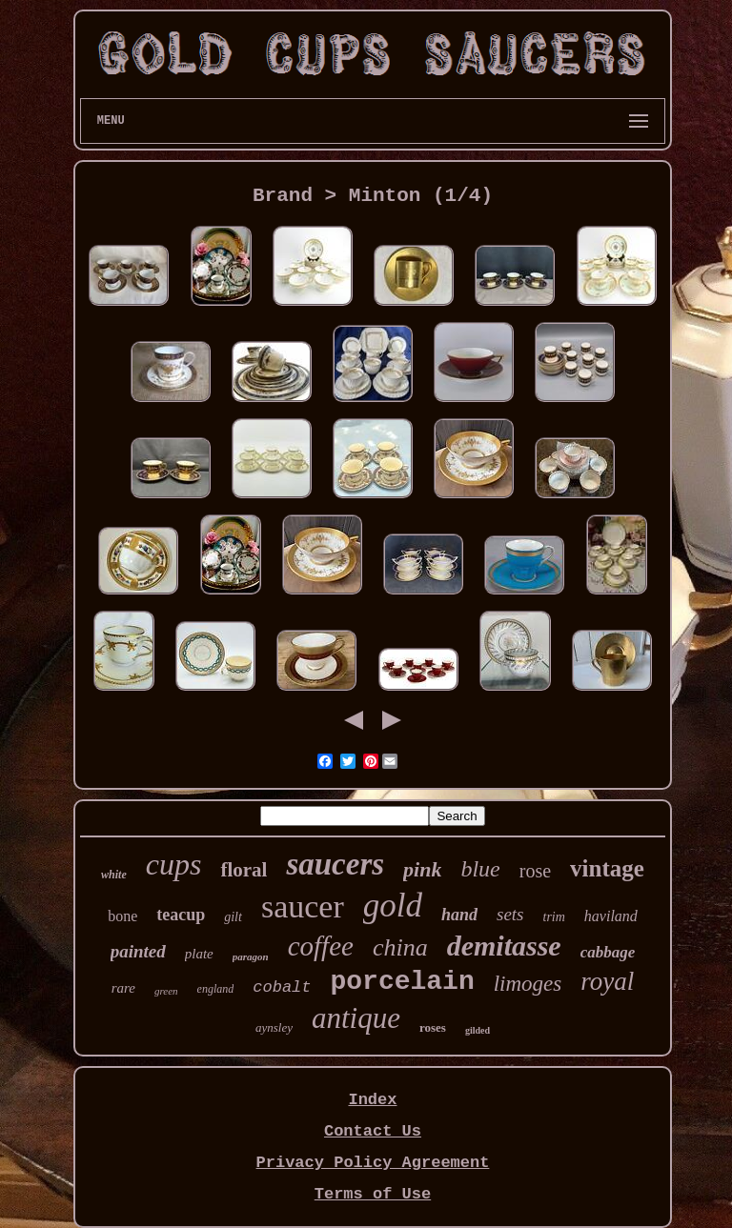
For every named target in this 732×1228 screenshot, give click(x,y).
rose (535, 870)
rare (123, 988)
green (166, 990)
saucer (302, 906)
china (400, 947)
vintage (607, 868)
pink (422, 869)
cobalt (282, 987)
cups (174, 864)
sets (510, 914)
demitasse (504, 945)
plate (199, 953)
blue (479, 868)
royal (607, 981)
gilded (477, 1030)
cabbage (608, 952)
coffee (321, 946)
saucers (335, 864)
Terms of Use (373, 1194)
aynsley (274, 1027)
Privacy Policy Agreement (373, 1163)
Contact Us (372, 1131)
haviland (611, 916)
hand (459, 914)
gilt (233, 917)
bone (122, 916)
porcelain (403, 981)
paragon (251, 956)
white (114, 874)
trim (554, 917)
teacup (180, 914)
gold (392, 905)
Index (372, 1100)
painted (138, 951)
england (215, 989)
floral (243, 869)
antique (356, 1018)
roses (432, 1027)
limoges (528, 984)
